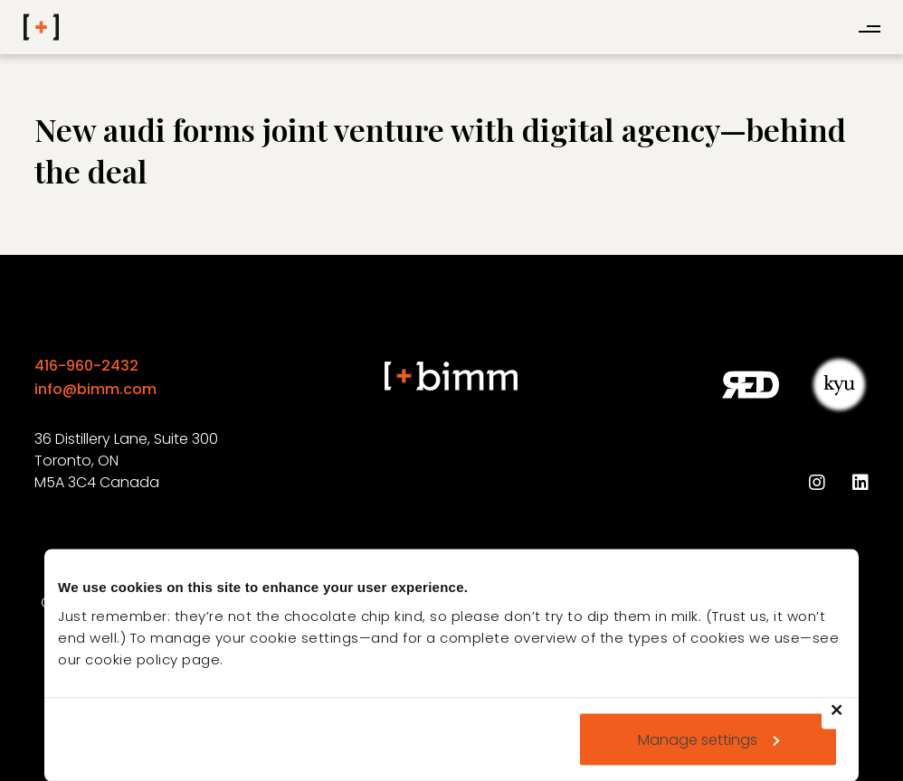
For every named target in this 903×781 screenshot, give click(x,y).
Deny (844, 721)
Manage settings (708, 739)
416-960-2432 (86, 365)
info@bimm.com (95, 389)
